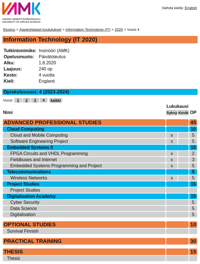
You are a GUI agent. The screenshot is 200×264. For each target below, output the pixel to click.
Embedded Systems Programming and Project (56, 165)
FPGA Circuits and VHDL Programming (49, 153)
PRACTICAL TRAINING (33, 241)
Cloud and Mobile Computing (39, 135)
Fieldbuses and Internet (33, 159)
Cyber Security (24, 202)
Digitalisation (23, 214)
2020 (119, 29)
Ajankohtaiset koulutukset (40, 29)
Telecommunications (29, 171)
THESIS (13, 252)
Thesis (13, 258)
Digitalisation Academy (31, 196)
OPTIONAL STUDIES (30, 224)
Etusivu (9, 29)
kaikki (56, 100)
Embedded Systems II (30, 147)
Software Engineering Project (39, 141)
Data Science (23, 208)
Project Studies (23, 184)
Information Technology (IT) (88, 29)
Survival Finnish (22, 231)
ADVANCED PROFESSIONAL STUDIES (52, 122)
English (191, 8)
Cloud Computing (25, 129)
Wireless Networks (28, 178)
